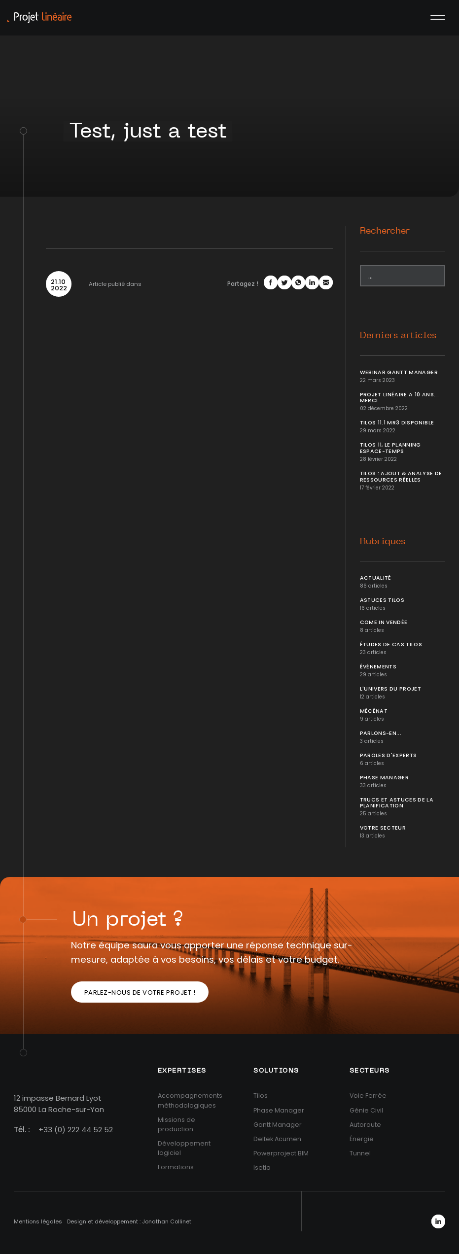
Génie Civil (366, 1110)
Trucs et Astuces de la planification (397, 803)
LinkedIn (438, 1221)
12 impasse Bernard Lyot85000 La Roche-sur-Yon (59, 1104)
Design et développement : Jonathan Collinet (129, 1221)
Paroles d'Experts (388, 755)
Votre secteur (383, 828)
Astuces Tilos (382, 600)
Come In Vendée (384, 622)
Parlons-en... (381, 733)
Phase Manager (384, 777)
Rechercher (385, 231)
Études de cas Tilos (391, 644)
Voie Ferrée (368, 1095)
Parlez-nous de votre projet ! (140, 992)
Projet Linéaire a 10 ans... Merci (399, 398)
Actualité (375, 578)
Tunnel (360, 1153)
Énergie (362, 1139)
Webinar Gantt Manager (399, 372)
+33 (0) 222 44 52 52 (75, 1129)
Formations (176, 1167)
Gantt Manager (277, 1124)
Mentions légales (38, 1221)
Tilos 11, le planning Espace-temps (390, 448)
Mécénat (374, 711)
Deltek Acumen (277, 1139)
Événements (378, 666)
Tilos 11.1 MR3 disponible (397, 422)
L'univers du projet (391, 689)
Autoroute (365, 1124)
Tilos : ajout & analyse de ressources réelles (401, 477)
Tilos (260, 1095)
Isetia (262, 1167)
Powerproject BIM (281, 1153)
